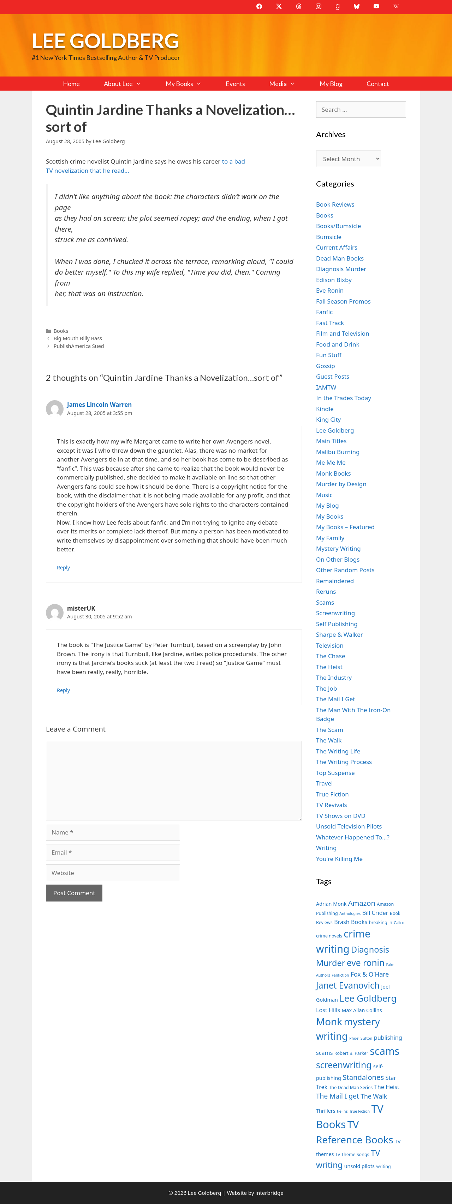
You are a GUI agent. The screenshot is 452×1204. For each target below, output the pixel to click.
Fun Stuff (328, 355)
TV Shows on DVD (340, 816)
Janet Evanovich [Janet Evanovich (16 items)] (348, 985)
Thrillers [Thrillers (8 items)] (325, 1110)
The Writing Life (338, 751)
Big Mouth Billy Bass (78, 338)
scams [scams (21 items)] (384, 1051)
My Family (330, 538)
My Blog (331, 83)
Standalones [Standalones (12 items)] (363, 1077)
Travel (324, 783)
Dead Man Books (340, 258)
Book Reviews (335, 204)
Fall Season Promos (343, 301)
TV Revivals (331, 805)
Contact (378, 83)
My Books (190, 84)
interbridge (269, 1192)
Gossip (325, 366)
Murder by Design (341, 484)
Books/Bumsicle (338, 226)
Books (61, 331)
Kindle (325, 409)
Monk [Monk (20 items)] (329, 1021)
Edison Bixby (334, 280)
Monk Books (333, 473)
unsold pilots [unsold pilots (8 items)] (359, 1166)
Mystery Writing (338, 548)
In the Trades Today (343, 398)
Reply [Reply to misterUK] (63, 690)
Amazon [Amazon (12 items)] (361, 903)
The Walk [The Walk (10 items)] (374, 1096)
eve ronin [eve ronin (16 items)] (366, 962)
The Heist (329, 667)
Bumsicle (328, 237)
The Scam (329, 730)
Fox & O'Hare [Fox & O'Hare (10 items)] (370, 974)
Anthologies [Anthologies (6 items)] (350, 913)
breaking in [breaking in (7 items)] (380, 922)
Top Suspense (335, 773)
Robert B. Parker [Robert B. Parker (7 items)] (351, 1053)
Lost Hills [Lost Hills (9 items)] (328, 1010)
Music (324, 495)
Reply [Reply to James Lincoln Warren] (63, 567)
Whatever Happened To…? (352, 837)
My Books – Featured (345, 527)
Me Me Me (331, 462)
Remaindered (335, 581)
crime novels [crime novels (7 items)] (329, 936)
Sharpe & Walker (339, 634)
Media (288, 84)
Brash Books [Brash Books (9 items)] (350, 922)
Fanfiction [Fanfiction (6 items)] (340, 975)
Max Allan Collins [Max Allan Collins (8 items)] (362, 1010)
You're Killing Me (339, 859)
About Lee (128, 84)
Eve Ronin (330, 290)
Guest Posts (332, 376)
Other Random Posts (345, 570)
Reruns (326, 591)
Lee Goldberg (105, 40)
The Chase (330, 656)
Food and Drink (337, 344)
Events (235, 83)
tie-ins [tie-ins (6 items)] (342, 1111)
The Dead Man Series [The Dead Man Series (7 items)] (351, 1087)
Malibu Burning (338, 452)
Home (71, 83)
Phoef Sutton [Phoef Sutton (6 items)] (360, 1038)
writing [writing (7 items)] (383, 1166)
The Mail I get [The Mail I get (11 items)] (337, 1096)
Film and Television (342, 333)
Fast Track (330, 323)
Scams (325, 602)
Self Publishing (337, 624)
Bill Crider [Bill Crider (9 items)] (375, 913)
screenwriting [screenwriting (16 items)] (343, 1065)
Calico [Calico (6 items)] (399, 922)
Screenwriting (335, 613)
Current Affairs (336, 247)
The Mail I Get (335, 699)
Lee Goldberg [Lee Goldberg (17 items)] (368, 998)
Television (330, 645)
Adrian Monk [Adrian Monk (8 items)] (331, 903)
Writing (326, 848)
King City (328, 419)
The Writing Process (344, 762)
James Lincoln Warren (99, 405)
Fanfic (324, 312)
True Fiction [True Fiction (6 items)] (359, 1111)
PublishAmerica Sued (79, 346)
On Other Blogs (337, 559)
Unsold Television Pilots (349, 826)
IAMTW (326, 387)
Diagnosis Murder (341, 269)
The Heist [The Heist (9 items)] (386, 1087)
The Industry (334, 677)
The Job (326, 688)
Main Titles (331, 441)
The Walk (328, 740)
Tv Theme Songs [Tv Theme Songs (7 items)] (352, 1154)
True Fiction (332, 794)
